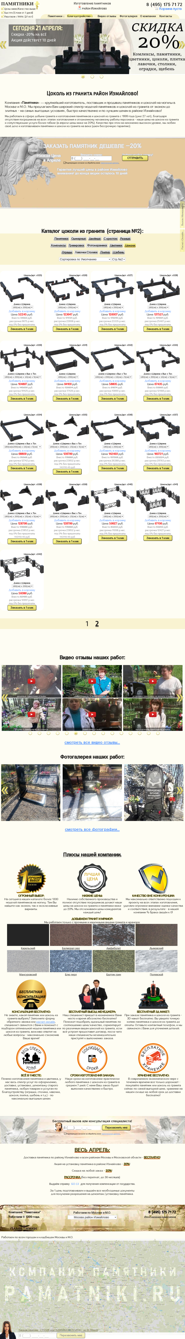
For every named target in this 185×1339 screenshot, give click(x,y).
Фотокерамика (97, 245)
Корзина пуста (168, 9)
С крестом (110, 238)
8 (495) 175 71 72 (164, 3)
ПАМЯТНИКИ (17, 3)
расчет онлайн (45, 1021)
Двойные (94, 238)
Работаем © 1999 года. (24, 1216)
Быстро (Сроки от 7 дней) (17, 12)
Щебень (118, 252)
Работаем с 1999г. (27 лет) (17, 16)
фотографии (92, 828)
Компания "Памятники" (25, 1211)
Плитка (105, 252)
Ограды (67, 252)
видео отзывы (92, 741)
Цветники (116, 245)
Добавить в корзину (22, 311)
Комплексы (58, 245)
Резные (125, 238)
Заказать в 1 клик (22, 329)
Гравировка (76, 245)
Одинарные (78, 238)
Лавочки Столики (86, 252)
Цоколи (130, 245)
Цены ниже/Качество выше (18, 8)
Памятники (61, 238)
